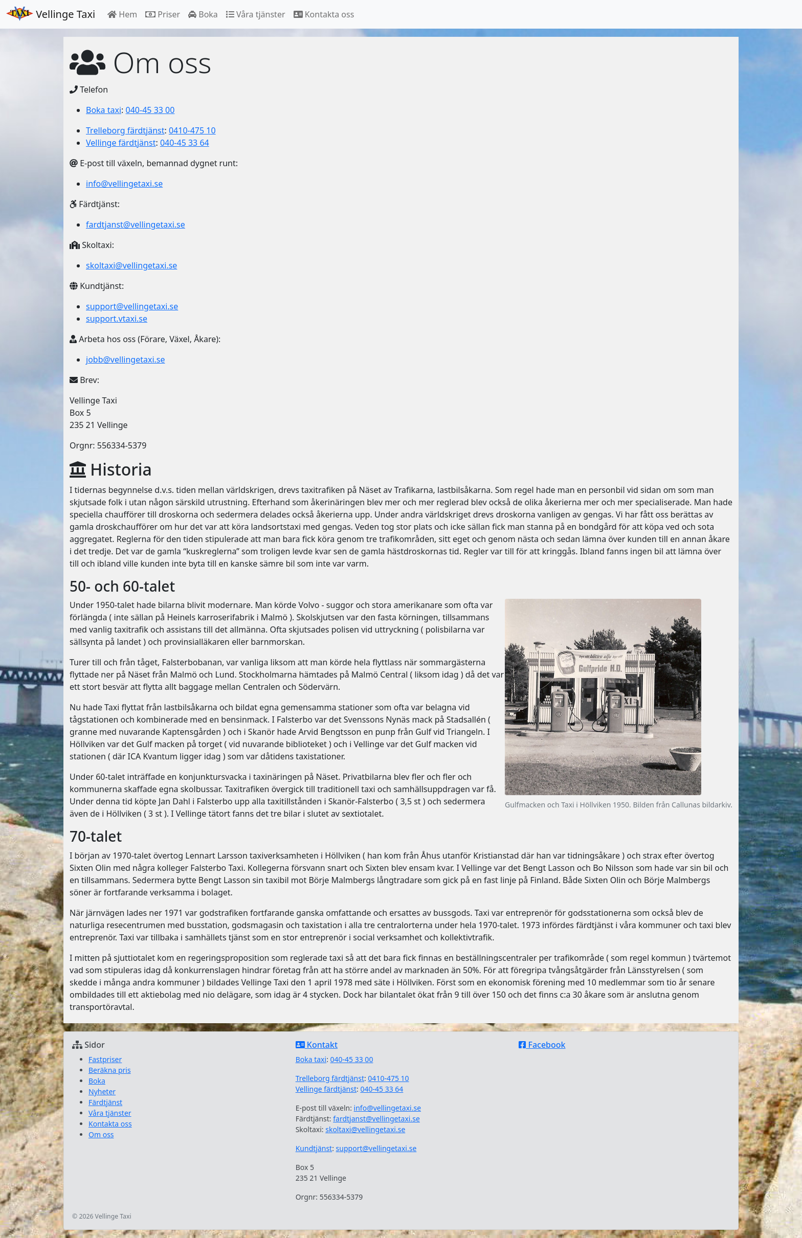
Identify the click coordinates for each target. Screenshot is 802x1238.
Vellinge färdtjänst (120, 142)
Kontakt (317, 1044)
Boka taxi (103, 110)
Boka (203, 14)
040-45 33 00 (150, 110)
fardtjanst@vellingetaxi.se (135, 224)
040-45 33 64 (184, 142)
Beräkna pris (109, 1070)
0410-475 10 (192, 130)
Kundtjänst (314, 1148)
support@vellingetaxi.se (132, 306)
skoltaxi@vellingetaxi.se (131, 265)
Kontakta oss (324, 14)
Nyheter (102, 1091)
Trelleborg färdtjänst (125, 130)
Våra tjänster (255, 14)
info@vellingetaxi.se (124, 183)
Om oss (101, 1134)
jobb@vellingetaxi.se (125, 359)
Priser (162, 14)
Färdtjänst (105, 1102)
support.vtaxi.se (116, 318)
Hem (122, 14)
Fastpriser (105, 1059)
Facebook (542, 1044)
